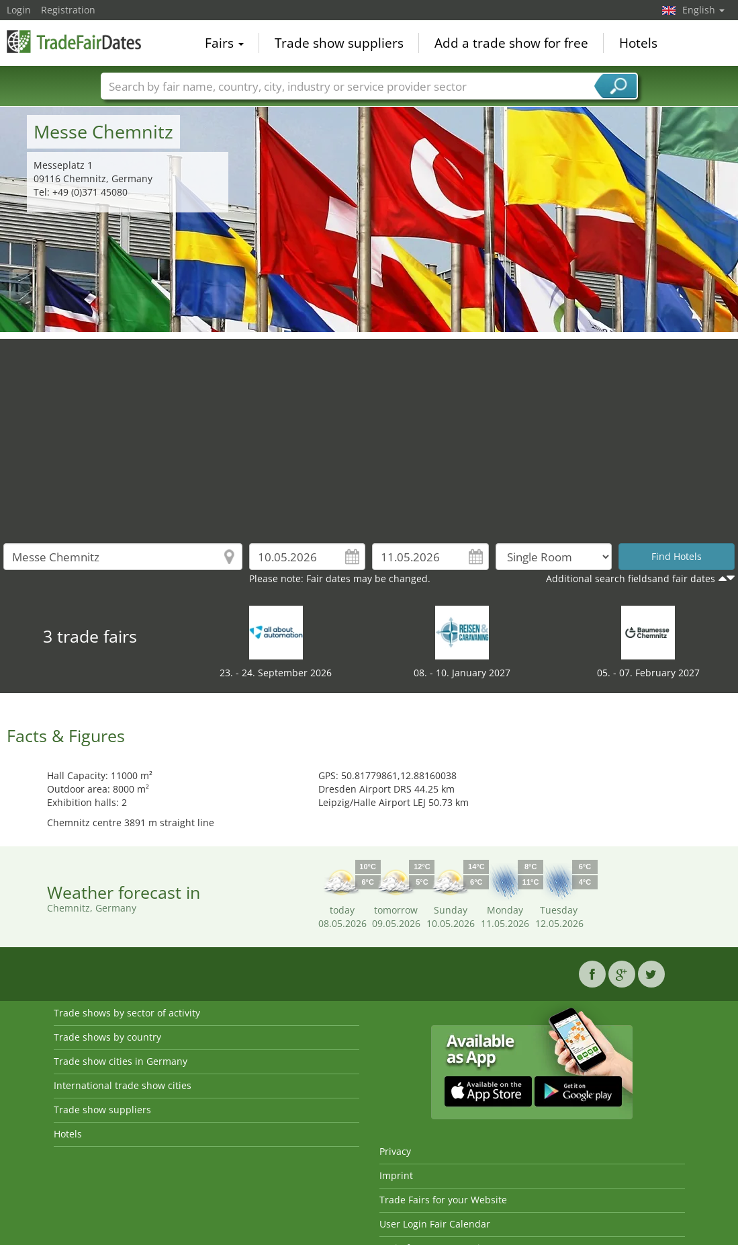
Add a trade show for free (511, 43)
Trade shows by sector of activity (127, 1012)
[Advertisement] (369, 433)
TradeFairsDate (74, 41)
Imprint (396, 1175)
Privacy (395, 1151)
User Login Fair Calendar (434, 1223)
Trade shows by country (107, 1037)
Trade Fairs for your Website (443, 1199)
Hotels (638, 43)
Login (19, 9)
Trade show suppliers (339, 43)
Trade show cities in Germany (120, 1061)
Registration (68, 9)
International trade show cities (122, 1085)
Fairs (224, 43)
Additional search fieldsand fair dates (630, 578)
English (703, 9)
